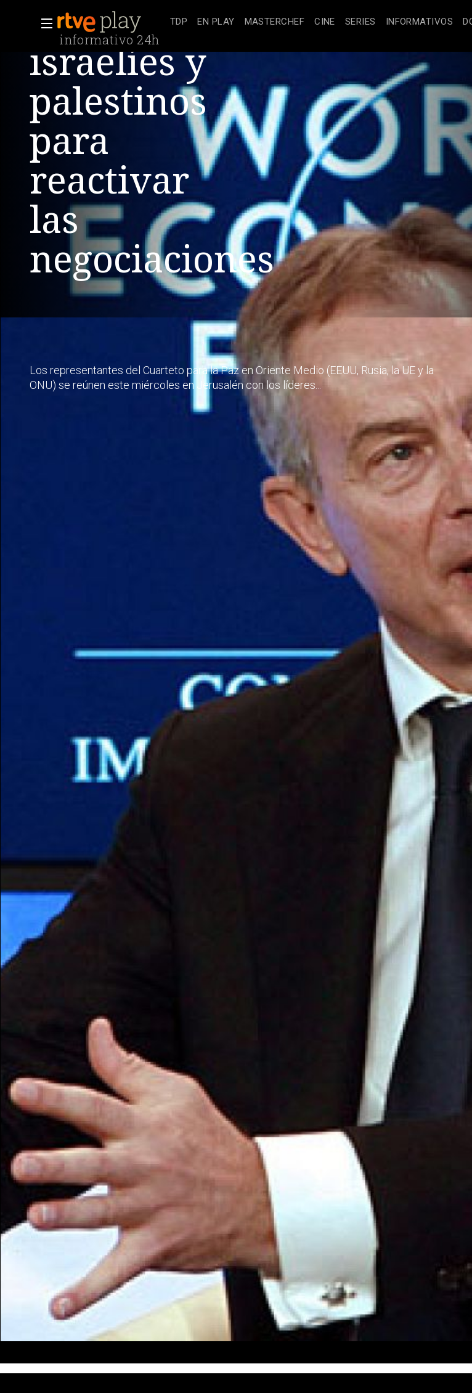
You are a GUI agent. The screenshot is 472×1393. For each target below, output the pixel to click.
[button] (43, 23)
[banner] (111, 22)
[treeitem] (178, 22)
